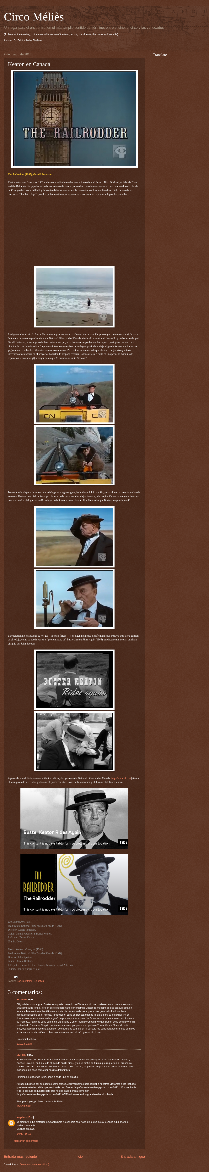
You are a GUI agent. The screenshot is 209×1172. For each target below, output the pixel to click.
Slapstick (39, 980)
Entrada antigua (133, 1156)
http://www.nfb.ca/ (121, 778)
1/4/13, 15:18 (24, 1133)
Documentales (24, 980)
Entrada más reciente (20, 1156)
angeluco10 (23, 1117)
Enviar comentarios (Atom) (34, 1164)
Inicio (79, 1156)
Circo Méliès (34, 16)
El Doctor (22, 999)
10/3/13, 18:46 (24, 1043)
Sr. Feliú (21, 1054)
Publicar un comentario (25, 1140)
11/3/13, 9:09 (24, 1106)
